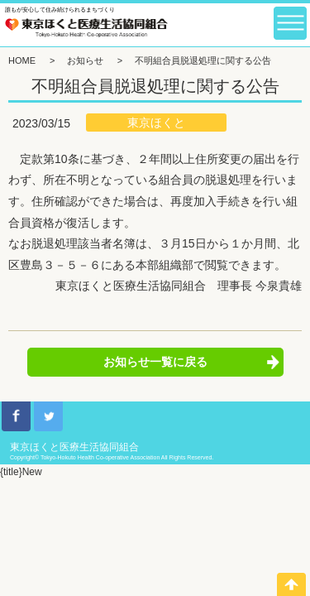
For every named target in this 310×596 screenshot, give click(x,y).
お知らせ (85, 60)
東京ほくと (156, 122)
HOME (22, 60)
